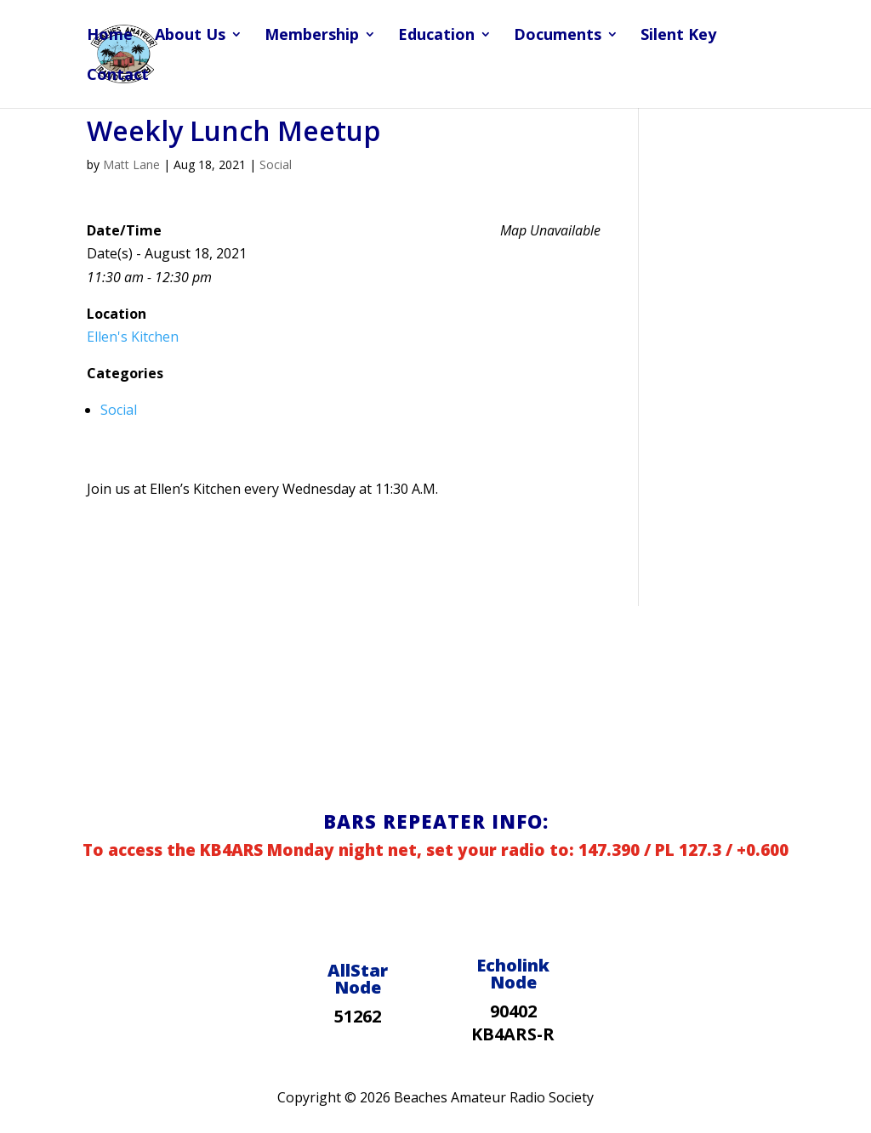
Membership (312, 36)
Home (110, 36)
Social (275, 164)
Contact (118, 76)
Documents (557, 36)
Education (436, 36)
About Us (190, 36)
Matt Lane (131, 164)
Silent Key (678, 36)
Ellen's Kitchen (133, 336)
